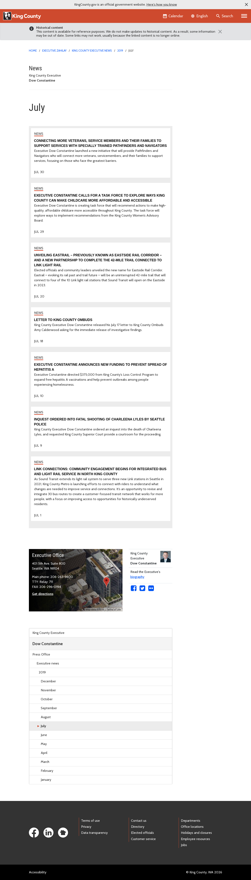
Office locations (192, 827)
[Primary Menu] (244, 16)
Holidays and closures (196, 833)
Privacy (86, 827)
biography (137, 577)
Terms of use (90, 821)
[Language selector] (200, 16)
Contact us (138, 821)
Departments (190, 821)
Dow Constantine (47, 643)
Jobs (184, 845)
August (46, 717)
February (47, 771)
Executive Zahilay (54, 50)
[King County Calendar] (173, 16)
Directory (137, 827)
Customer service (143, 839)
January (46, 780)
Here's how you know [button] (161, 4)
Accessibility (37, 872)
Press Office (41, 654)
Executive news (48, 663)
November (48, 690)
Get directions (42, 594)
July (43, 726)
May (44, 744)
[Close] (219, 32)
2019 (120, 50)
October (47, 699)
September (49, 708)
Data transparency (94, 833)
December (48, 681)
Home (33, 50)
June (44, 735)
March (45, 762)
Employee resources (195, 839)
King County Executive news (92, 50)
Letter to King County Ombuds (63, 320)
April (44, 753)
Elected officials (142, 833)
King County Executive (48, 633)
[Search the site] (224, 16)
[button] (246, 4)
